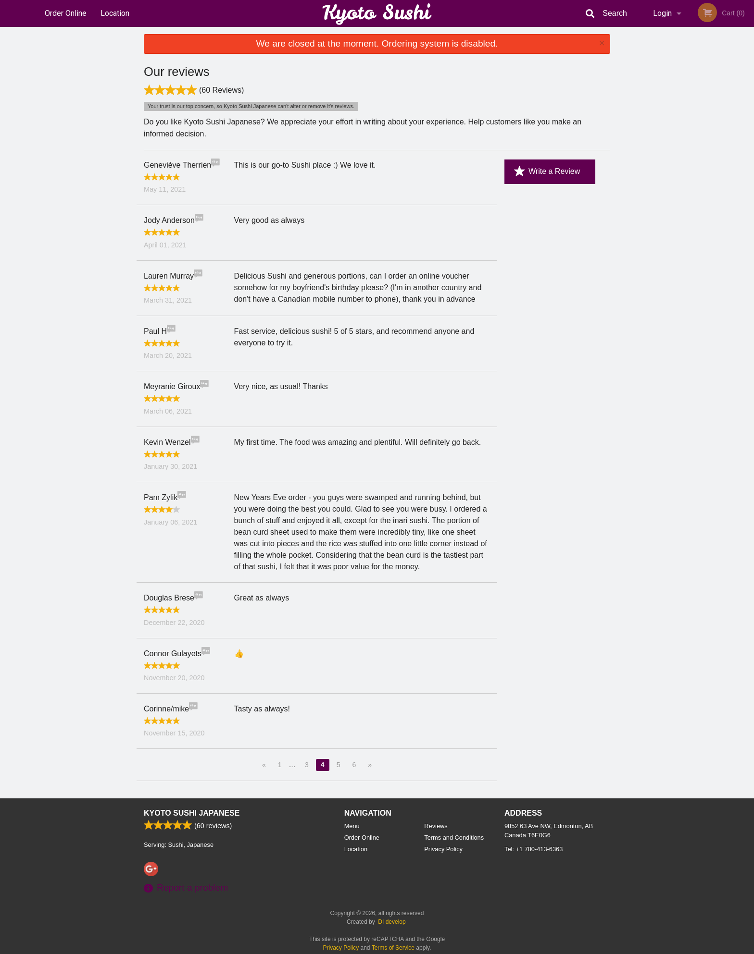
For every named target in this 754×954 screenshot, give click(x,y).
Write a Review (547, 171)
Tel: (533, 849)
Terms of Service (393, 947)
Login (662, 13)
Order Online (66, 13)
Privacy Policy (443, 849)
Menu (352, 826)
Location (115, 13)
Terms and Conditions (454, 837)
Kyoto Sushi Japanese (191, 813)
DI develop (391, 921)
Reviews (435, 826)
